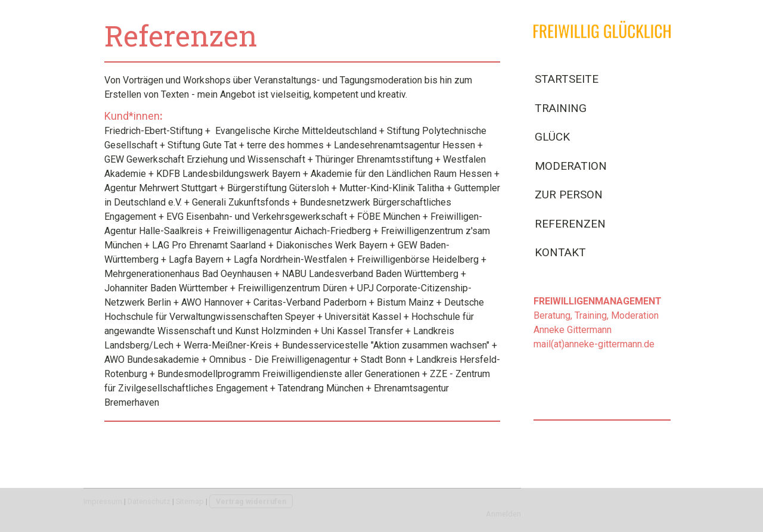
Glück (552, 137)
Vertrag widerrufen (251, 501)
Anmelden (503, 513)
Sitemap (190, 501)
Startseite (566, 79)
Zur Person (569, 194)
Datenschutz (149, 501)
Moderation (571, 166)
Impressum (102, 501)
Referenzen (570, 224)
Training (561, 108)
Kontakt (560, 252)
